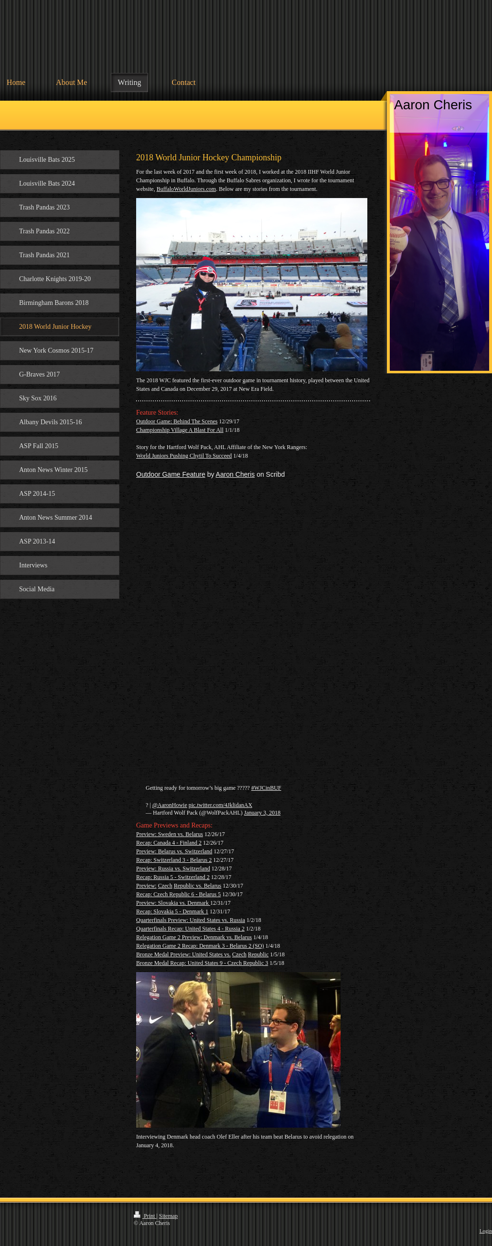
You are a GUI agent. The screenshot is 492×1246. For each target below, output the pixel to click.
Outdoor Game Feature (170, 474)
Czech (165, 885)
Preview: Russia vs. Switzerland (173, 868)
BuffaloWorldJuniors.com (186, 189)
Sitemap (168, 1216)
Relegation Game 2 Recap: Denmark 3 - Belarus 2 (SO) (200, 945)
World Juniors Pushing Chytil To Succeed (184, 455)
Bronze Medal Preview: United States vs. (183, 954)
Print (145, 1216)
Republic (258, 954)
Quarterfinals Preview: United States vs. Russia (190, 920)
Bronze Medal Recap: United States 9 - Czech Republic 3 (202, 963)
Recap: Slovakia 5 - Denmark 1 (172, 911)
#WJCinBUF (266, 788)
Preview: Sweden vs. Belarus (169, 834)
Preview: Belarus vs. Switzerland (174, 851)
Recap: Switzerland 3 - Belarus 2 (174, 860)
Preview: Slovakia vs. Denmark (172, 903)
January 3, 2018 (262, 812)
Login (486, 1231)
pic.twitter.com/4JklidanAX (220, 805)
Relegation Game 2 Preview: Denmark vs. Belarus (194, 937)
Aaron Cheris (235, 474)
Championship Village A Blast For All (180, 430)
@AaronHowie (169, 805)
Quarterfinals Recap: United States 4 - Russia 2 (190, 928)
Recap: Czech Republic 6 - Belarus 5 (178, 894)
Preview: (146, 885)
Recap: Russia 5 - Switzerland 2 (173, 877)
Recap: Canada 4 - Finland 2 (169, 842)
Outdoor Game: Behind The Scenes (176, 421)
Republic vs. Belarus (198, 885)
